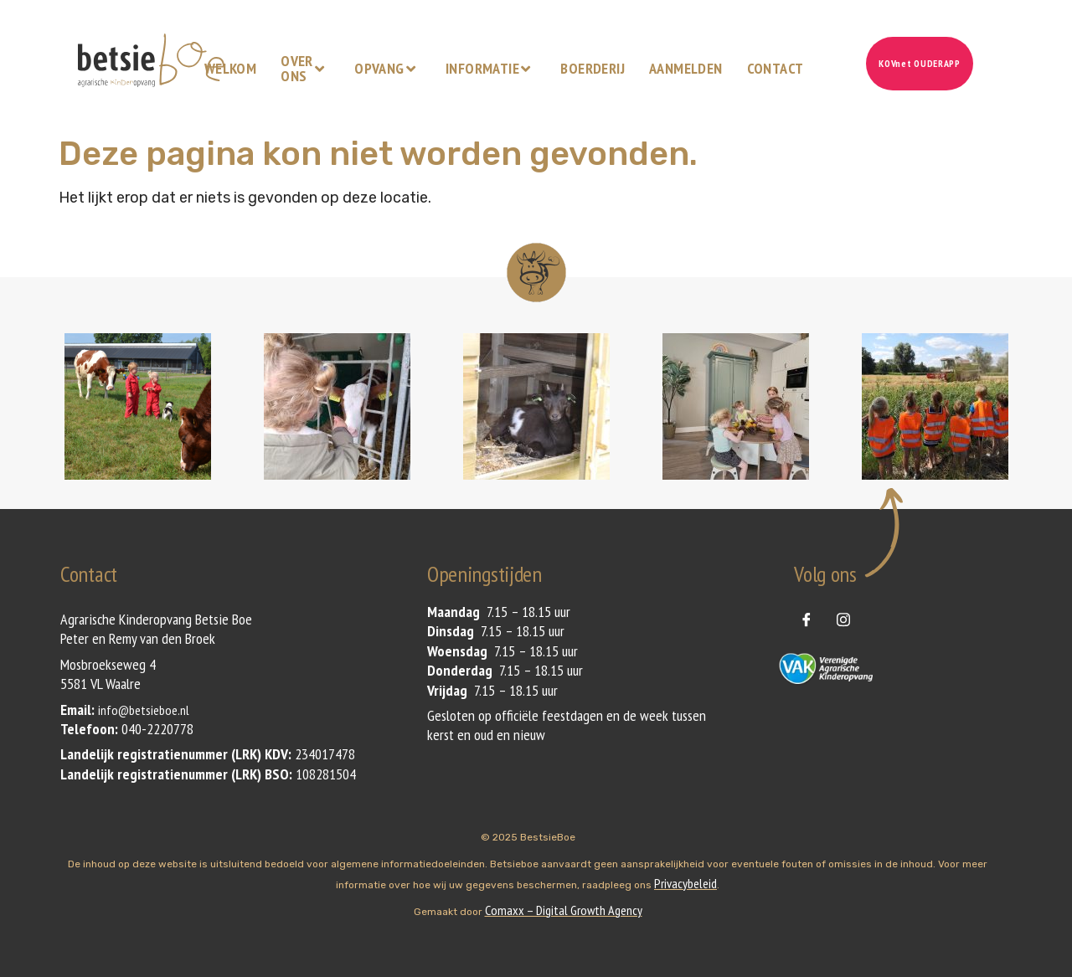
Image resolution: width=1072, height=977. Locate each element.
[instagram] (843, 618)
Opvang (387, 68)
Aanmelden (686, 68)
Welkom (230, 68)
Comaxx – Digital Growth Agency (563, 910)
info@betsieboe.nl (143, 710)
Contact (775, 68)
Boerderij (592, 68)
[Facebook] (806, 618)
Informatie (490, 68)
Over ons (304, 68)
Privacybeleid (685, 883)
